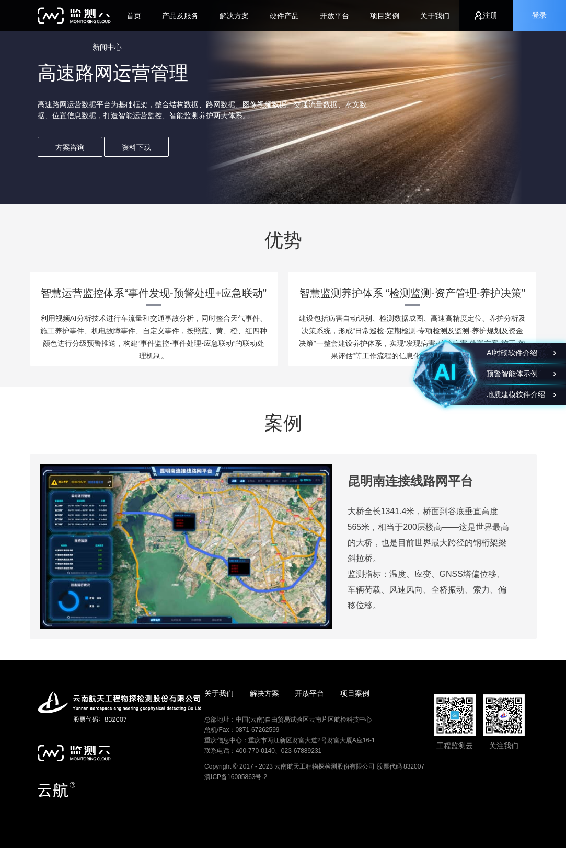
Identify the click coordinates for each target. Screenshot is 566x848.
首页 (133, 15)
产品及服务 (180, 15)
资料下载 (136, 147)
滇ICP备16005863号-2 (235, 777)
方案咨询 (70, 147)
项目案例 (384, 15)
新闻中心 (107, 47)
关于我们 (434, 15)
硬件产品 (284, 15)
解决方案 (234, 15)
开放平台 (334, 15)
